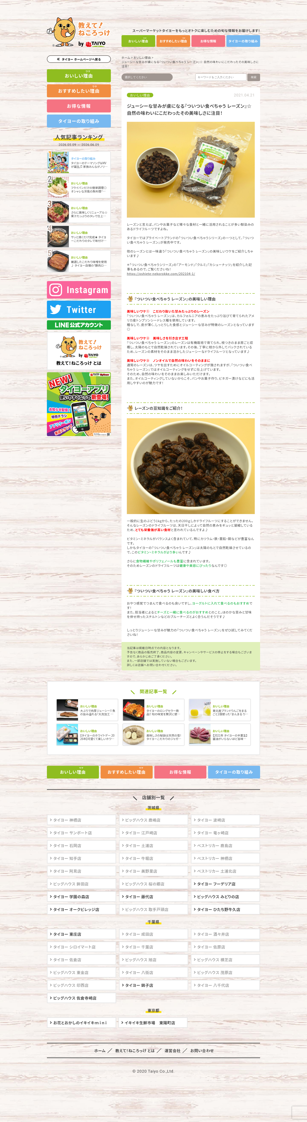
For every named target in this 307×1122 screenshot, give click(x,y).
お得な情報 (208, 41)
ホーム (126, 57)
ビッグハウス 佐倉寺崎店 (75, 997)
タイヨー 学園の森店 (71, 896)
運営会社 (171, 1050)
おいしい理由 (142, 57)
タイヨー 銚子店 (139, 984)
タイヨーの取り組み (243, 41)
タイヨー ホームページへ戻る (81, 59)
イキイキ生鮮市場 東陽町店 (150, 1022)
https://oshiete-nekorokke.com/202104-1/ (161, 273)
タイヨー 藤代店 (139, 896)
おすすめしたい (173, 41)
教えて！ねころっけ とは (79, 345)
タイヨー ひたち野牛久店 (218, 908)
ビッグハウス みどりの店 (218, 896)
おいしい (138, 41)
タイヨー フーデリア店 (216, 883)
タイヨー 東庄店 (67, 933)
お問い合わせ (199, 1050)
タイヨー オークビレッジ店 (76, 908)
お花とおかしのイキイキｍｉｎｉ (80, 1022)
